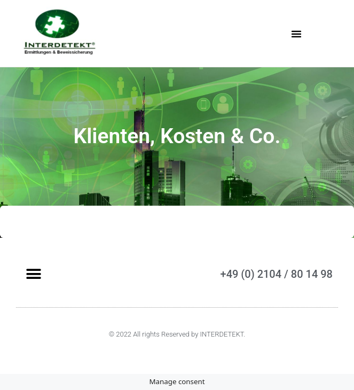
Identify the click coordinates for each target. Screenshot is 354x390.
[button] (296, 34)
